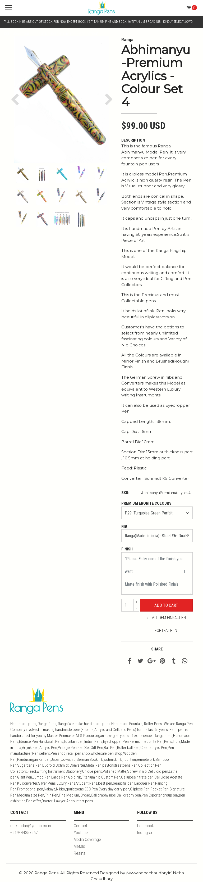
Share (157, 649)
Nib (124, 526)
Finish (127, 549)
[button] (16, 99)
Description (133, 140)
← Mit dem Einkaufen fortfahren (166, 624)
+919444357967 (24, 832)
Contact (80, 825)
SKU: (125, 492)
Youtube (81, 832)
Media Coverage (87, 839)
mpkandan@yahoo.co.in (30, 825)
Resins (79, 853)
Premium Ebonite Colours (146, 503)
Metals (79, 846)
